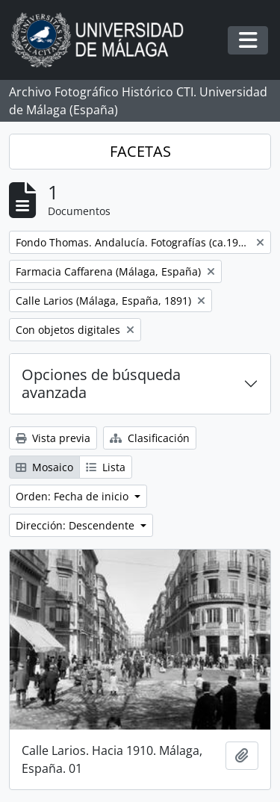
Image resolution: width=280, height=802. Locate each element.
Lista (105, 467)
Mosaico (44, 467)
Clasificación (150, 438)
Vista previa (53, 438)
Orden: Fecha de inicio (73, 496)
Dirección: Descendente (76, 525)
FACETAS (140, 151)
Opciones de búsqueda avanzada (101, 383)
